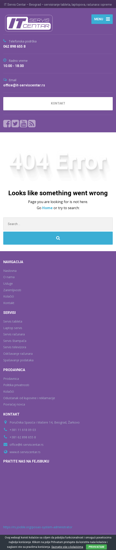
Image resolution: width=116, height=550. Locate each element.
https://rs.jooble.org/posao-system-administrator (37, 527)
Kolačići (8, 296)
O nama (9, 277)
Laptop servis (12, 328)
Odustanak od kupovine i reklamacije (29, 398)
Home (48, 207)
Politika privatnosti (16, 385)
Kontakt (8, 303)
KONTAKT (58, 103)
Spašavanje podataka (18, 360)
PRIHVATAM (96, 546)
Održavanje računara (18, 354)
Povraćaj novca (14, 404)
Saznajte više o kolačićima (67, 546)
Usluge (8, 283)
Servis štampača (14, 341)
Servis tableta (12, 321)
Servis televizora (14, 347)
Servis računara (14, 334)
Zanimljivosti (12, 290)
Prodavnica (11, 379)
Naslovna (10, 271)
